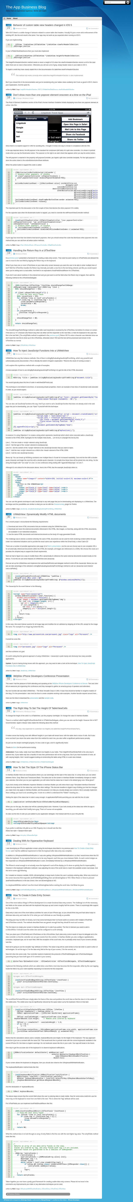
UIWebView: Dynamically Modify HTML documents (39, 514)
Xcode (29, 354)
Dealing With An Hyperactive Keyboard (33, 841)
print (31, 169)
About (15, 18)
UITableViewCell (34, 762)
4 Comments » (94, 711)
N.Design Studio (26, 1200)
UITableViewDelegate (47, 762)
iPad (21, 245)
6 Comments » (94, 254)
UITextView (31, 345)
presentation (34, 698)
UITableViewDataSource (50, 89)
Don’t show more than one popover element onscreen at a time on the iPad (52, 95)
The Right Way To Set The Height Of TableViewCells (40, 708)
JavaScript (23, 509)
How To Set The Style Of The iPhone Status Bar (38, 767)
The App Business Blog (26, 7)
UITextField (24, 345)
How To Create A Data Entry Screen (31, 895)
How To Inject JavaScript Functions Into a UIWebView (41, 350)
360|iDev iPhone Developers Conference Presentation (41, 676)
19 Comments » (94, 679)
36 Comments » (94, 898)
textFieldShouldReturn (44, 889)
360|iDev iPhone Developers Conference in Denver (70, 683)
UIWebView (58, 509)
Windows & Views (21, 28)
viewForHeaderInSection (66, 89)
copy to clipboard (24, 169)
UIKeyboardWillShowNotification (82, 889)
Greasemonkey (59, 504)
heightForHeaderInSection (28, 89)
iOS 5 (40, 89)
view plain (16, 169)
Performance (20, 711)
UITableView (24, 762)
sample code (49, 698)
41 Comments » (94, 354)
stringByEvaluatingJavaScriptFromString (41, 509)
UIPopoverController (40, 245)
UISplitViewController (54, 245)
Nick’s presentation (54, 546)
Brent (15, 747)
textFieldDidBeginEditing (28, 889)
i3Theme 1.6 (8, 1200)
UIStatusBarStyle (31, 835)
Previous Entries (14, 1194)
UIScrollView (46, 1189)
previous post (13, 258)
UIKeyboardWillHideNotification (62, 889)
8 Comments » (94, 517)
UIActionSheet (28, 245)
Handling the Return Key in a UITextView (34, 250)
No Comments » (93, 28)
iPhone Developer (73, 1200)
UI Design (19, 98)
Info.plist (23, 835)
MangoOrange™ (46, 1200)
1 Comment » (94, 844)
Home (9, 18)
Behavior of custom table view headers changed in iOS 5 (42, 25)
